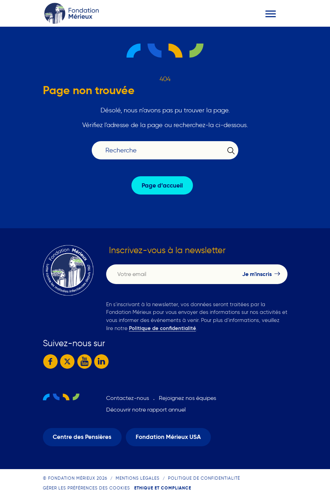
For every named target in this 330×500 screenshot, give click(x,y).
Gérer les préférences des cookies (86, 488)
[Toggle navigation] (271, 14)
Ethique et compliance (162, 488)
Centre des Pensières (82, 437)
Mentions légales (138, 478)
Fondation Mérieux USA (168, 437)
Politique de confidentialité (162, 328)
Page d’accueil (162, 185)
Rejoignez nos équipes (187, 398)
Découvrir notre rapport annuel (146, 409)
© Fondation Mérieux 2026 (75, 478)
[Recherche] (160, 150)
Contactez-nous (127, 398)
